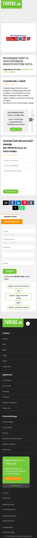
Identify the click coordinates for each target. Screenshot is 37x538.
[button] (31, 3)
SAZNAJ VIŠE (16, 129)
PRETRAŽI (10, 271)
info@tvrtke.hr (16, 485)
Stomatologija (7, 422)
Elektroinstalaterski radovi (12, 438)
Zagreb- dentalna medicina (18, 286)
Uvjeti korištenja (8, 504)
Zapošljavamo (7, 527)
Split (18, 291)
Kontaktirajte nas (8, 509)
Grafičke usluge (8, 532)
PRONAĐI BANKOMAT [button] (12, 222)
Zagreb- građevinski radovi (18, 307)
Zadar (4, 361)
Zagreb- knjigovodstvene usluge (18, 296)
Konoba (5, 433)
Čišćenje (5, 397)
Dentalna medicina (9, 402)
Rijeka (18, 303)
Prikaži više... (6, 366)
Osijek (4, 355)
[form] (18, 263)
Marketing (6, 498)
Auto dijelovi (7, 380)
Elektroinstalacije (8, 444)
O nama (5, 493)
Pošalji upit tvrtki (10, 191)
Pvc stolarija (7, 427)
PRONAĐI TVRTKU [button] (10, 217)
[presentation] (30, 119)
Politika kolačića (8, 521)
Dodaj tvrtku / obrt (13, 478)
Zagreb (5, 339)
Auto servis (6, 386)
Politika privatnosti (9, 516)
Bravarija (5, 391)
